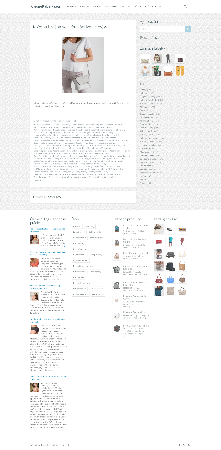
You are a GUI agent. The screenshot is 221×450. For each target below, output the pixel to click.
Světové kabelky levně (43, 171)
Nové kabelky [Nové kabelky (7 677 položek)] (78, 243)
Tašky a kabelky (60, 171)
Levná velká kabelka (101, 156)
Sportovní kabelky (148, 162)
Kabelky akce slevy (73, 140)
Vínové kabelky (146, 127)
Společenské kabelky (149, 159)
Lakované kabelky (148, 145)
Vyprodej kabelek (113, 174)
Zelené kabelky (146, 131)
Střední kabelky (146, 165)
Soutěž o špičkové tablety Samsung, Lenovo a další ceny (45, 287)
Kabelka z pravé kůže (92, 137)
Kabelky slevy (96, 145)
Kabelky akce (58, 140)
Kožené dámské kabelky (120, 151)
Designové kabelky (91, 132)
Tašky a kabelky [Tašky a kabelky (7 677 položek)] (96, 289)
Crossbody (55, 124)
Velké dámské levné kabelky (46, 174)
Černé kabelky (146, 110)
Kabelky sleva (83, 145)
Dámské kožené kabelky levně (111, 130)
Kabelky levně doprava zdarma (102, 143)
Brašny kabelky (43, 124)
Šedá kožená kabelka (43, 169)
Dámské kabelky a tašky (81, 127)
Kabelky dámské (89, 140)
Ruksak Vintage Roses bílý (136, 253)
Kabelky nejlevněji (41, 145)
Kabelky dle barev (90, 6)
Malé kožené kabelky (43, 161)
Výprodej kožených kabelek (61, 177)
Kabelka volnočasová (73, 137)
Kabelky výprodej (69, 148)
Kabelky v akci (120, 145)
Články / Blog (153, 6)
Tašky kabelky (74, 171)
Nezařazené (145, 176)
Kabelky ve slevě (41, 148)
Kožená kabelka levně (76, 151)
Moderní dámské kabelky (63, 161)
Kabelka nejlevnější (110, 135)
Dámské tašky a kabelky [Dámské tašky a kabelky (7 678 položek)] (82, 249)
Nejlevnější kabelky (84, 163)
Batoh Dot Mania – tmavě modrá (136, 227)
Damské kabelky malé (43, 130)
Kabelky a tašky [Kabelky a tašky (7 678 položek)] (95, 232)
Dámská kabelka (114, 124)
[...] (63, 245)
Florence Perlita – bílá (134, 312)
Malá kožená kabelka (118, 158)
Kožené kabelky (41, 153)
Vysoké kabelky (96, 177)
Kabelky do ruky (147, 134)
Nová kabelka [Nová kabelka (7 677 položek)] (78, 277)
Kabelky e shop (121, 140)
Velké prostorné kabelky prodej (72, 174)
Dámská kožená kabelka (44, 127)
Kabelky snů (108, 145)
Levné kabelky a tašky (56, 158)
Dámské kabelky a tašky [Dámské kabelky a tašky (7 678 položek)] (82, 283)
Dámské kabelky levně (101, 127)
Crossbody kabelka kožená (72, 124)
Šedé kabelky (71, 121)
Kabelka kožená (82, 135)
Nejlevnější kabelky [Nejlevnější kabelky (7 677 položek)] (80, 260)
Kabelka (55, 135)
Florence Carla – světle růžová (134, 297)
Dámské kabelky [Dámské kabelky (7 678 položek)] (79, 238)
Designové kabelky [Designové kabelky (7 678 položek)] (80, 294)
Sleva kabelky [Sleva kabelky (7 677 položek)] (89, 226)
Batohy (125, 6)
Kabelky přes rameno (149, 138)
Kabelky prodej (69, 145)
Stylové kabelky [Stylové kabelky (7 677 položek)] (96, 238)
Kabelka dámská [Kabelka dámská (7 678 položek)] (79, 271)
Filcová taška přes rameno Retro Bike (136, 267)
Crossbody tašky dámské (96, 124)
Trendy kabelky (87, 171)
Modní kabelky (117, 161)
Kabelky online (56, 145)
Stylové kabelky (98, 169)
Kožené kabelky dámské (59, 153)
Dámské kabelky (63, 127)
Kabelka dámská (67, 135)
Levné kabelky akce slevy (77, 158)
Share (37, 180)
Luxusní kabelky (147, 148)
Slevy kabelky (84, 169)
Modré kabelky (146, 121)
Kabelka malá (95, 135)
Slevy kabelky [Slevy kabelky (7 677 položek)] (95, 271)
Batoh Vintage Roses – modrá (134, 240)
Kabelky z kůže (83, 148)
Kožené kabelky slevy (99, 153)
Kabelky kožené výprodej (64, 143)
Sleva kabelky (59, 169)
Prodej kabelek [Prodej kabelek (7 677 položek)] (79, 232)
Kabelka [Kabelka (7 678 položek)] (76, 226)
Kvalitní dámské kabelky (80, 156)
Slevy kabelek (72, 169)
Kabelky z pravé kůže (43, 151)
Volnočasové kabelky (149, 172)
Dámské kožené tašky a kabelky (47, 132)
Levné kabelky (40, 158)
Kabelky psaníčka (147, 141)
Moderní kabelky (82, 161)
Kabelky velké (55, 148)
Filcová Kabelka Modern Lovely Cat (135, 284)
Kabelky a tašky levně (43, 140)
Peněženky (111, 6)
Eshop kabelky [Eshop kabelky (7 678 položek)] (96, 255)
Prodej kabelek (92, 166)
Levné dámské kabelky (120, 156)
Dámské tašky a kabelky (72, 132)
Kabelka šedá (57, 137)
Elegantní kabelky (147, 96)
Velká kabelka (101, 171)
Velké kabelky (146, 169)
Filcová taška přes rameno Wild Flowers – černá (136, 327)
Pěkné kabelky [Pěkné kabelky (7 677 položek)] (98, 294)
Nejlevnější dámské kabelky (63, 163)
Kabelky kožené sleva (43, 143)
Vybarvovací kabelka (96, 174)
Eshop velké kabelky (42, 135)
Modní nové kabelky (42, 163)
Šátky (137, 6)
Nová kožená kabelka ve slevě (47, 166)
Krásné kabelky (62, 156)
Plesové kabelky (147, 155)
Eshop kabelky (107, 132)
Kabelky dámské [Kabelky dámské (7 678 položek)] (79, 289)
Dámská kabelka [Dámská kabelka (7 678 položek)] (79, 255)
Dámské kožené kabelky (86, 130)
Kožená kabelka (60, 151)
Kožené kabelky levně (80, 153)
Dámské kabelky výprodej (64, 130)
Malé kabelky (59, 121)
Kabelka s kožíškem (42, 137)
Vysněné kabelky (81, 177)
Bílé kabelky (145, 107)
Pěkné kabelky (79, 166)
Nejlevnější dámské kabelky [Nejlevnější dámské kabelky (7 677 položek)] (84, 266)
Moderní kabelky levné (100, 161)
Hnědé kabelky (146, 117)
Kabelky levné (82, 143)
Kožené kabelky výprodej (44, 156)
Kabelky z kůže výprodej (101, 148)
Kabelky (71, 6)
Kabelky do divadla (105, 140)
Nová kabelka (99, 163)
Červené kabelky (147, 114)
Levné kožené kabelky (98, 158)
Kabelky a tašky (109, 137)
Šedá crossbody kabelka (110, 166)
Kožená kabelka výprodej (98, 151)
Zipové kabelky (110, 177)
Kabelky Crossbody (44, 121)
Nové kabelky (66, 166)
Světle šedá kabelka (114, 169)
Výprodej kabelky (41, 177)
